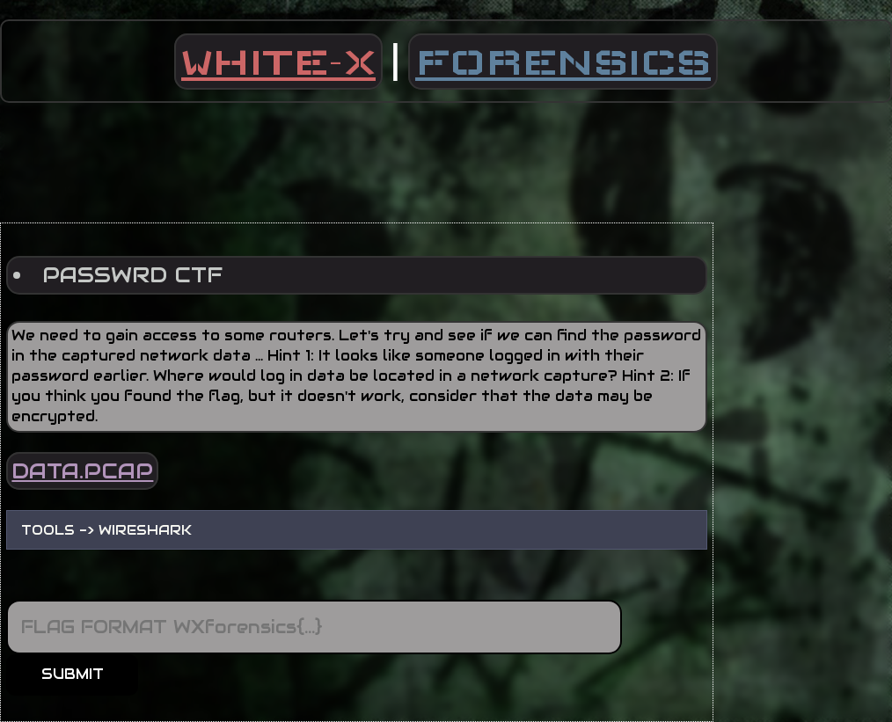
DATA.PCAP (82, 471)
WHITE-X (278, 61)
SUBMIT (72, 674)
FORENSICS (563, 61)
